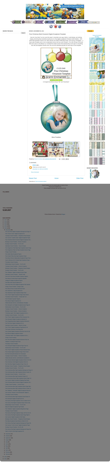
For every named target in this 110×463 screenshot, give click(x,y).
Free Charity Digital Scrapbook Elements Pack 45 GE (17, 331)
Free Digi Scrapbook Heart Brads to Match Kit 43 (16, 421)
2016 (5, 222)
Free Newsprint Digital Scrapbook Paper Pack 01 (16, 345)
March (7, 450)
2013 (5, 228)
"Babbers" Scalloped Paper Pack (13, 341)
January (8, 454)
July (7, 441)
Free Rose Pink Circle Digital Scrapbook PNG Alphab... (18, 284)
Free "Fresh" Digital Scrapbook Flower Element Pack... (18, 349)
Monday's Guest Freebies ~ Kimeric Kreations (16, 311)
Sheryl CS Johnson (38, 159)
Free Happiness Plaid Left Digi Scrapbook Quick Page (17, 250)
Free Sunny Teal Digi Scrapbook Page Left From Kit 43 (18, 412)
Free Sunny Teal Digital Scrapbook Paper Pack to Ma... (18, 402)
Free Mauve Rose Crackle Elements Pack (15, 288)
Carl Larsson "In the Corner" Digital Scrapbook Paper (17, 425)
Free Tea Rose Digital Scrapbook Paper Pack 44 (16, 364)
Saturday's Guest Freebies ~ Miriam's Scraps (15, 325)
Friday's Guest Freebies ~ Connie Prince (14, 384)
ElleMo (34, 165)
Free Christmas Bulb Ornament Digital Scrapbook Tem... (18, 239)
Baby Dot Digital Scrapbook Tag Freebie (14, 406)
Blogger (63, 214)
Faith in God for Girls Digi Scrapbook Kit (14, 431)
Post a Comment (35, 172)
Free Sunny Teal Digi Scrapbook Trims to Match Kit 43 (17, 400)
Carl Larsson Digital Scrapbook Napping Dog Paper (17, 380)
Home (56, 178)
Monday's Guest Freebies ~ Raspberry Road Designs (17, 268)
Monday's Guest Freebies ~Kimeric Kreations (15, 241)
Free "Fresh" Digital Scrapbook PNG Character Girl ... (17, 317)
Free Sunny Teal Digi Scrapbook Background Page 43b (18, 423)
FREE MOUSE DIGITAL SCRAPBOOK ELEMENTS (17, 357)
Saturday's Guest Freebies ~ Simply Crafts (15, 274)
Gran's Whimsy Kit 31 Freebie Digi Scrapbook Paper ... (18, 260)
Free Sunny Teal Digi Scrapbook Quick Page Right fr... (18, 414)
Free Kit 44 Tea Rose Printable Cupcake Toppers (16, 276)
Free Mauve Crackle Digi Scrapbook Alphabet (15, 278)
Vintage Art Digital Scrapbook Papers (14, 280)
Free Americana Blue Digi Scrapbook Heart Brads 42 (17, 396)
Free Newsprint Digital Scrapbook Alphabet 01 (16, 319)
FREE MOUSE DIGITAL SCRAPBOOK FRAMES (16, 302)
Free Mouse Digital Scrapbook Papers (14, 333)
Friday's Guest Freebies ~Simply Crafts (14, 286)
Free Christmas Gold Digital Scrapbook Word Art (16, 362)
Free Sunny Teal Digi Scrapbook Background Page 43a (18, 429)
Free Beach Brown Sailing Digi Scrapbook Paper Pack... (18, 258)
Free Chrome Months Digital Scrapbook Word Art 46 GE (18, 360)
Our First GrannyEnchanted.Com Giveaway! (15, 353)
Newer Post (33, 178)
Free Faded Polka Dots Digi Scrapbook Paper (16, 256)
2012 (5, 456)
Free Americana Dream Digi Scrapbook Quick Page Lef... (18, 378)
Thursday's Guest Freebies (11, 262)
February (8, 452)
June (7, 444)
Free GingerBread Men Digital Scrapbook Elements (17, 321)
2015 (5, 224)
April (7, 448)
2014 (5, 226)
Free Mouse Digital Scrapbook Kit (13, 300)
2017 (5, 219)
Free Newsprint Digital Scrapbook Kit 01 (14, 398)
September (8, 437)
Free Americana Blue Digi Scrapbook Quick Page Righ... (18, 386)
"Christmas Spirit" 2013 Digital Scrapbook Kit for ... (17, 313)
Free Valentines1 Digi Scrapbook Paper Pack (15, 292)
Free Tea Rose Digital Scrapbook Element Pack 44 (17, 339)
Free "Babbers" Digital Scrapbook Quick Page (16, 272)
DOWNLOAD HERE (56, 80)
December (8, 229)
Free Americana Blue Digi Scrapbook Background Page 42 (19, 370)
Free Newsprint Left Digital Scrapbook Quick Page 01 (17, 305)
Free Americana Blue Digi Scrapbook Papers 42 (16, 376)
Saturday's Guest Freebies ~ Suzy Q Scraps (15, 245)
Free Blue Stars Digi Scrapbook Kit (13, 282)
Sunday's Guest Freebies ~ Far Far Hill (14, 243)
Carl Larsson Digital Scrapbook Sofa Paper (15, 417)
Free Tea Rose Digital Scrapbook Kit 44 (14, 323)
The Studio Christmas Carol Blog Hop (14, 329)
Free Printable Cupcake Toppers (12, 298)
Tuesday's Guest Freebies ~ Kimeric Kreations (16, 266)
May (7, 446)
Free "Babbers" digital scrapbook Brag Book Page (17, 408)
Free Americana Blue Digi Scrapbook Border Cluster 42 (18, 372)
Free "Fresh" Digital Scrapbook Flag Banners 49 (16, 327)
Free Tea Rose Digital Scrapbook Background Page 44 (18, 231)
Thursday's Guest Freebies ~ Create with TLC (16, 296)
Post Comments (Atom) (40, 181)
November (8, 433)
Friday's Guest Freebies (10, 252)
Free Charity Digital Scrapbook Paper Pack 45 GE (17, 351)
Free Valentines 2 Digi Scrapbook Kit (13, 290)
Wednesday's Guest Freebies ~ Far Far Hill (15, 264)
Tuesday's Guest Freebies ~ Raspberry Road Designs (17, 235)
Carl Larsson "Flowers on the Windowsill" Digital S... (17, 392)
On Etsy (97, 36)
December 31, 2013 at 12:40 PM (40, 169)
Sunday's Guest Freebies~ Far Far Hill (14, 427)
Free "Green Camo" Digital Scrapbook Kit (14, 233)
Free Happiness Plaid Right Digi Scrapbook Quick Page (18, 247)
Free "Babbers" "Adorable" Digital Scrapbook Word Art (17, 390)
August (7, 439)
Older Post (79, 178)
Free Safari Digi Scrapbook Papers (13, 254)
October (8, 435)
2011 (5, 458)
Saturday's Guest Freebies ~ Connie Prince (15, 374)
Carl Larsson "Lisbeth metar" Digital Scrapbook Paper (17, 237)
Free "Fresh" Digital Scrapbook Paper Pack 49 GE (17, 294)
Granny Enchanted (97, 35)
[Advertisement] (9, 60)
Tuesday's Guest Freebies (11, 410)
